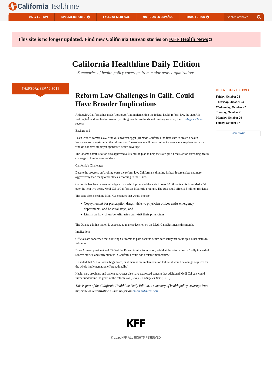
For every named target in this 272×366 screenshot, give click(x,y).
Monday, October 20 (229, 117)
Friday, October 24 (228, 96)
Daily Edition (38, 17)
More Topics (196, 17)
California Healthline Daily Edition (136, 64)
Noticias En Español (158, 17)
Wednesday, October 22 (231, 107)
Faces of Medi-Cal (116, 17)
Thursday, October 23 (230, 102)
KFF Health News (188, 39)
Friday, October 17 (228, 122)
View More (238, 133)
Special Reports (73, 17)
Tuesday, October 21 (229, 112)
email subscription (145, 291)
